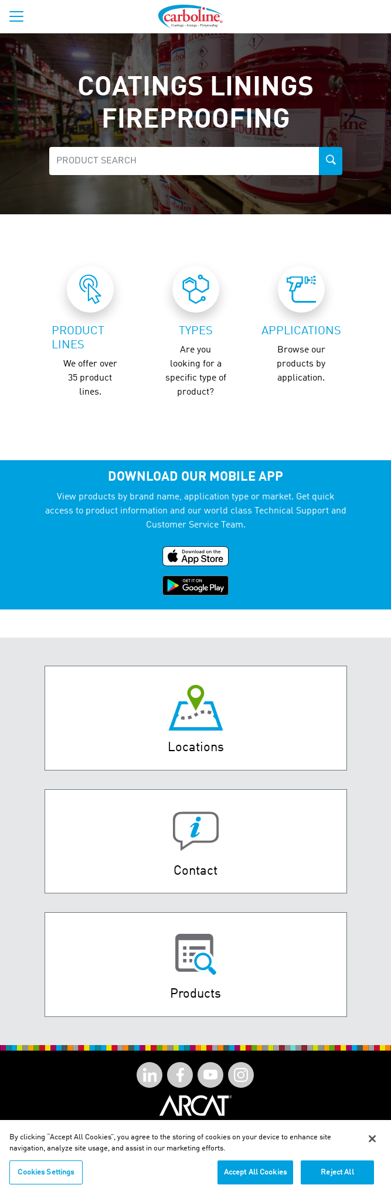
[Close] (372, 1146)
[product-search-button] (330, 161)
